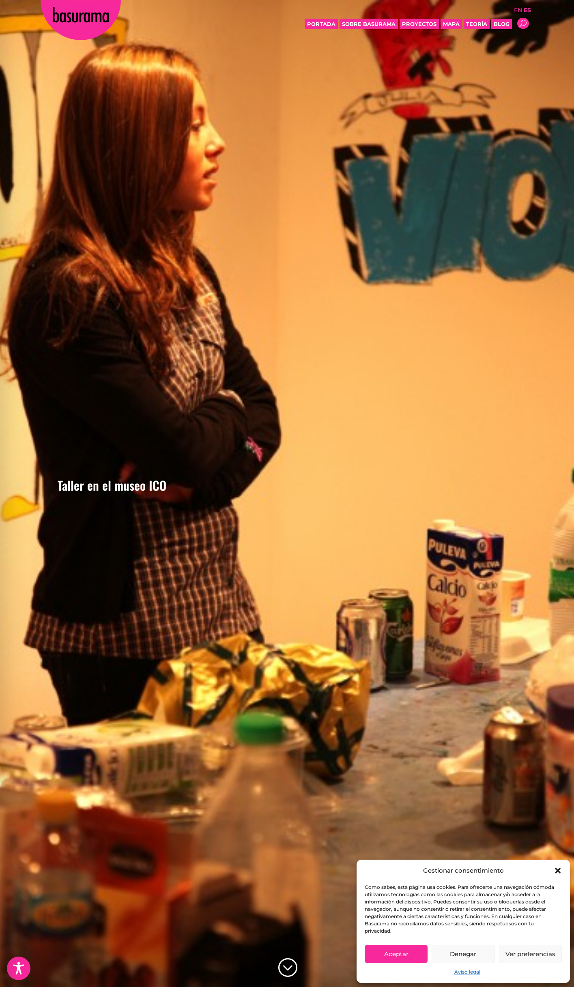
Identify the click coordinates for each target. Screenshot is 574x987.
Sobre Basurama (369, 24)
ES (527, 10)
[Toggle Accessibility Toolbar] (18, 968)
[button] (558, 871)
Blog (502, 24)
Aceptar (396, 954)
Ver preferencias (530, 954)
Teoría (476, 24)
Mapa (451, 24)
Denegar (463, 954)
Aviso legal (467, 972)
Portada (321, 24)
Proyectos (419, 24)
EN (518, 10)
